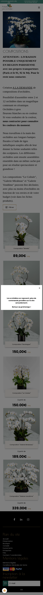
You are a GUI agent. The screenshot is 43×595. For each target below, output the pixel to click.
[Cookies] (4, 590)
